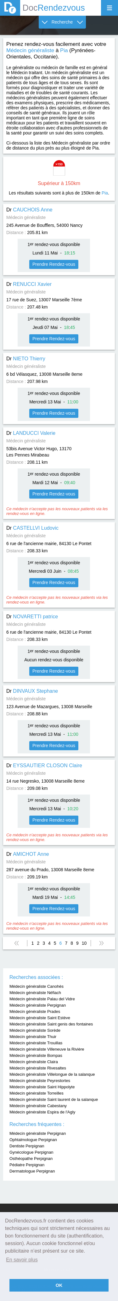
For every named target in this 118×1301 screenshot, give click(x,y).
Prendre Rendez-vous (53, 264)
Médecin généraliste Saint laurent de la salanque (53, 1099)
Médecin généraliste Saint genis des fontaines (51, 1024)
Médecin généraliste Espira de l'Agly (42, 1112)
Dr (29, 209)
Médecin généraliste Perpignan (37, 1005)
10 (84, 943)
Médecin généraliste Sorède (34, 1030)
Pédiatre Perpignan (26, 1164)
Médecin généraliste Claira (33, 1061)
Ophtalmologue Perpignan (33, 1139)
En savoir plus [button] (22, 1259)
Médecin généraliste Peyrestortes (39, 1080)
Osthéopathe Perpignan (31, 1158)
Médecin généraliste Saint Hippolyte (42, 1087)
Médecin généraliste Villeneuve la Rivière (46, 1049)
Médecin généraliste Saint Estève (39, 1017)
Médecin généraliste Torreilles (36, 1093)
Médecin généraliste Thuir (32, 1036)
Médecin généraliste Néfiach (35, 992)
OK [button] (59, 1285)
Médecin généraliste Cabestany (38, 1105)
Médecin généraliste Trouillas (35, 1043)
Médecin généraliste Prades (34, 1011)
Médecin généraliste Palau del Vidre (42, 999)
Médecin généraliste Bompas (35, 1055)
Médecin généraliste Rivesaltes (37, 1068)
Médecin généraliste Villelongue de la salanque (52, 1074)
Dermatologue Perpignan (32, 1171)
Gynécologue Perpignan (31, 1152)
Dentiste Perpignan (26, 1146)
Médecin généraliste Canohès (36, 986)
